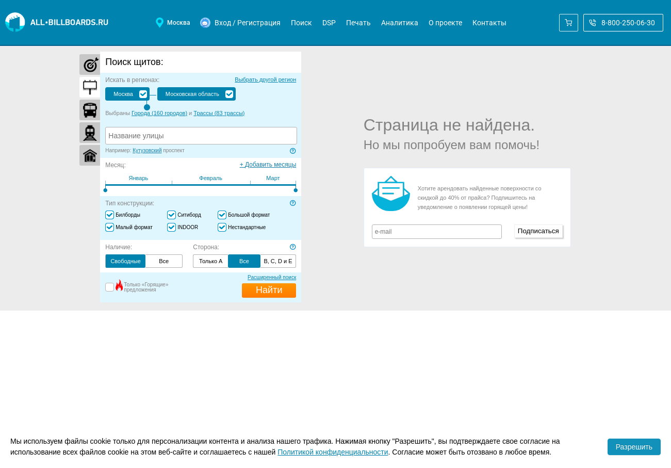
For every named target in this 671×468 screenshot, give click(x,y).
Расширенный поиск (272, 277)
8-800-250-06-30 (622, 23)
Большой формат (249, 215)
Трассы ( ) (218, 113)
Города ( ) (159, 113)
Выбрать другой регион (265, 79)
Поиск (301, 23)
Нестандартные (247, 227)
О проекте (445, 23)
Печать (358, 23)
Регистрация (259, 23)
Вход (223, 23)
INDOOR (187, 227)
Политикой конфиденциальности (332, 452)
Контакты (489, 23)
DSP (329, 23)
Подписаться (538, 231)
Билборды (128, 215)
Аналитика (399, 23)
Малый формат (134, 227)
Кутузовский (147, 150)
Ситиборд (189, 215)
